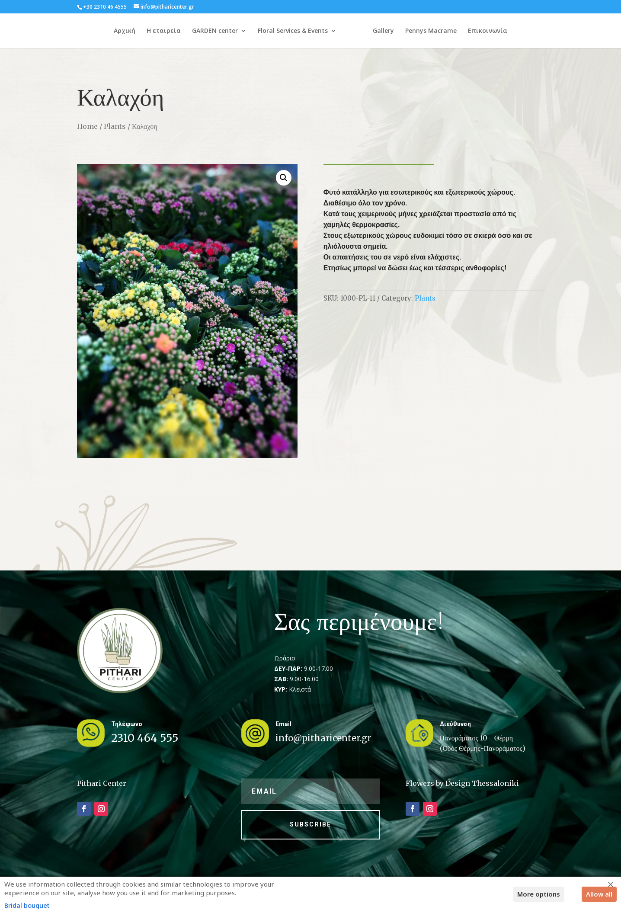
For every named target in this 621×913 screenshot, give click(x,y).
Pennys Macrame (446, 31)
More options (538, 894)
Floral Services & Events (278, 31)
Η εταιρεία (149, 31)
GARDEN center (200, 31)
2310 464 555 (145, 738)
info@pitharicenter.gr (323, 738)
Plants (115, 126)
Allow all (599, 894)
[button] (283, 178)
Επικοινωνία (502, 31)
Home (87, 126)
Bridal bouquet (27, 905)
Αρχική (110, 31)
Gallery (398, 31)
